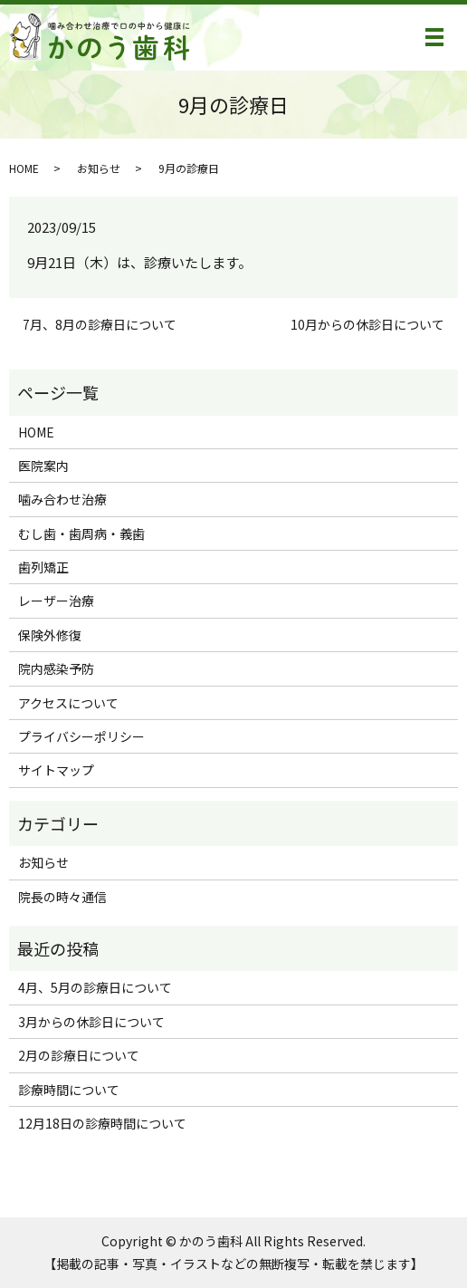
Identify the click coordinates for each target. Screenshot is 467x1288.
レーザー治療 (56, 600)
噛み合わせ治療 (62, 499)
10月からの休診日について (367, 324)
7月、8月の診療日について (99, 324)
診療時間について (68, 1090)
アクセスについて (68, 703)
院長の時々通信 (62, 897)
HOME (24, 168)
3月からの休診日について (91, 1022)
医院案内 (43, 466)
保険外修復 (49, 635)
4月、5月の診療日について (95, 987)
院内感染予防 (56, 668)
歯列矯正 (43, 567)
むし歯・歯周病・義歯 (81, 533)
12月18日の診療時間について (102, 1123)
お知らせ (98, 168)
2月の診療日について (78, 1055)
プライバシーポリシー (81, 736)
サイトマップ (56, 770)
